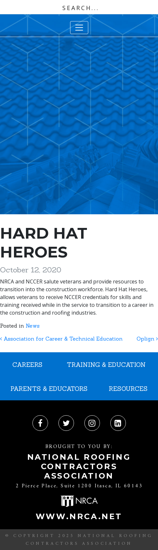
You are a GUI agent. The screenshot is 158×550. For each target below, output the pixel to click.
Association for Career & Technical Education (61, 338)
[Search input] (80, 7)
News (33, 325)
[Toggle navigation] (79, 27)
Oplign (147, 338)
